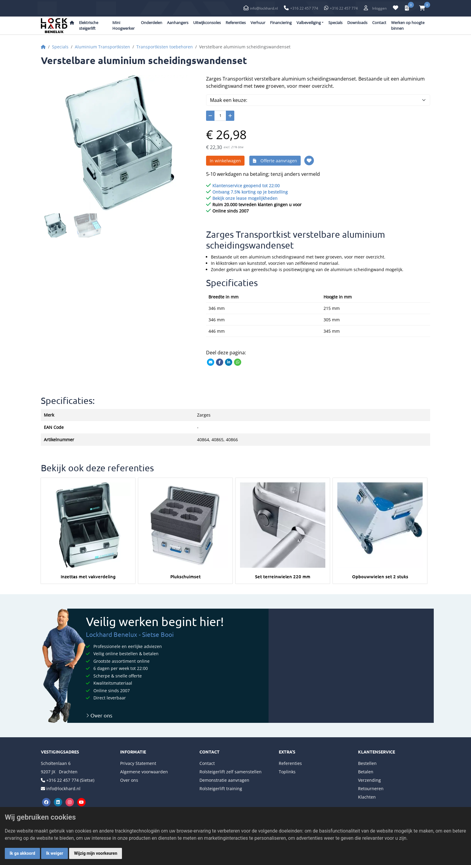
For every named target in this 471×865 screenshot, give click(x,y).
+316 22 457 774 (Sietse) (70, 780)
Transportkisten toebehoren (164, 47)
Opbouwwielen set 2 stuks (380, 576)
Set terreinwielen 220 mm (282, 576)
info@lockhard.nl (264, 8)
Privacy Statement (138, 763)
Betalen (365, 772)
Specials (335, 22)
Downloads (357, 22)
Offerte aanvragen (275, 161)
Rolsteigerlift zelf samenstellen (230, 772)
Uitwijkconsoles (207, 22)
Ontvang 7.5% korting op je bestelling (250, 192)
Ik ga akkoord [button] (22, 853)
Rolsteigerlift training (220, 788)
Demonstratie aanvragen (224, 780)
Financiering (281, 22)
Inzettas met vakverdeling (88, 576)
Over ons (99, 715)
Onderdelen (151, 22)
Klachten (367, 797)
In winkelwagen (225, 161)
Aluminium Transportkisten (102, 47)
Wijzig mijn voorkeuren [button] (95, 853)
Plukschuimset (185, 576)
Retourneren (371, 788)
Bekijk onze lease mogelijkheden (245, 198)
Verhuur (258, 22)
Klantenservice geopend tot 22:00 (246, 185)
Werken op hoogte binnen (407, 25)
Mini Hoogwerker (123, 25)
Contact (379, 22)
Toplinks (287, 772)
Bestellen (367, 763)
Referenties (236, 22)
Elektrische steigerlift (88, 25)
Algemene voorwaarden (144, 772)
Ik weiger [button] (54, 853)
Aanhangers (177, 22)
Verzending (369, 780)
